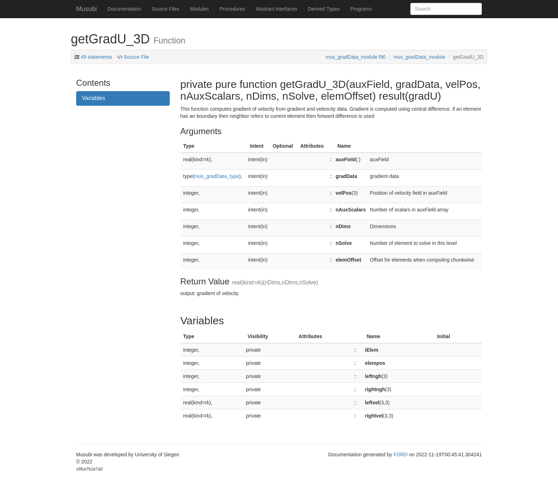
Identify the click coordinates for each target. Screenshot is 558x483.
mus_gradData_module (419, 57)
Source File (135, 57)
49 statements (96, 57)
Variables (93, 98)
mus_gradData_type (216, 176)
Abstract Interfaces (277, 9)
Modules (199, 9)
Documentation (124, 9)
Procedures (232, 9)
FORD (401, 454)
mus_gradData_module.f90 (356, 57)
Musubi (86, 8)
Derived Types (323, 9)
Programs (361, 9)
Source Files (165, 9)
